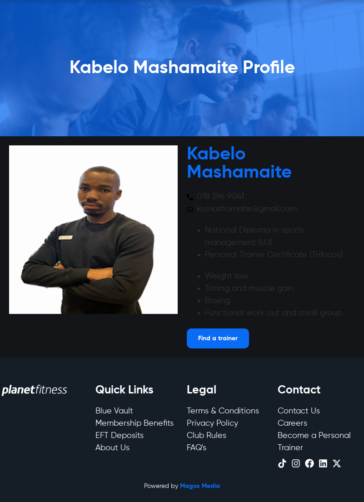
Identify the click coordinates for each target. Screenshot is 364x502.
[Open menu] (218, 338)
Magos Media (200, 486)
